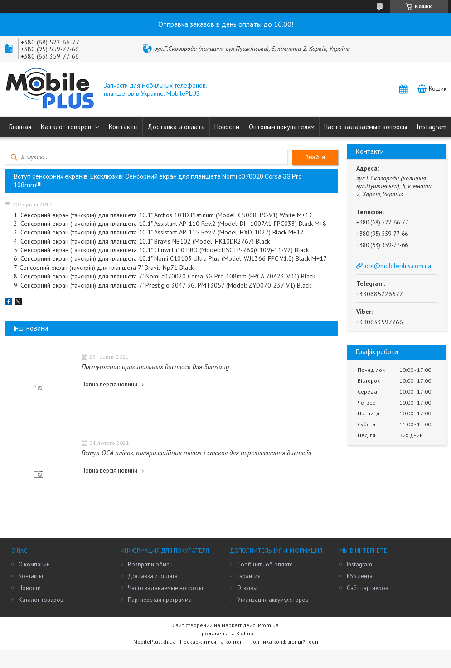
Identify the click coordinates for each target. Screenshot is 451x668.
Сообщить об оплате (265, 564)
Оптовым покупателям (282, 126)
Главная (20, 126)
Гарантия (249, 576)
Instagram (431, 126)
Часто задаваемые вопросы (365, 126)
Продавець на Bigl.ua (225, 633)
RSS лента (360, 576)
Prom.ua (268, 625)
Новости (226, 126)
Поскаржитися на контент (212, 641)
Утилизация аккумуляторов (273, 600)
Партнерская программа (160, 600)
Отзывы (247, 588)
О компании (34, 564)
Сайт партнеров (367, 588)
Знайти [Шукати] (315, 157)
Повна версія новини (109, 384)
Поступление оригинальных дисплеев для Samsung (155, 366)
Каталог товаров (66, 126)
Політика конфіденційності (283, 641)
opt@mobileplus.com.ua (398, 266)
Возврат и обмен (150, 564)
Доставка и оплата (176, 126)
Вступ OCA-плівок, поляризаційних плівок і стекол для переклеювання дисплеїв (196, 453)
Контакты (123, 126)
